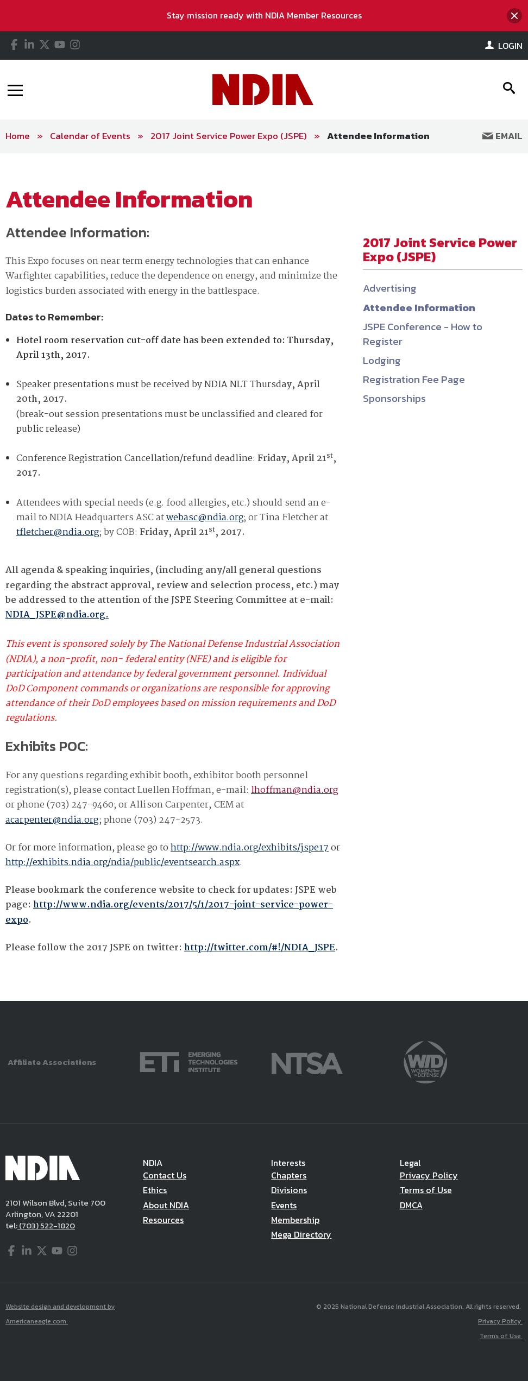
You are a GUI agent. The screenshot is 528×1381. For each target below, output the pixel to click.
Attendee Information (378, 136)
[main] (264, 577)
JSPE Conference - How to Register (422, 334)
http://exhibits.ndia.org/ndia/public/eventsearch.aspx (122, 862)
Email (502, 136)
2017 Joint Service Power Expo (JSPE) (228, 136)
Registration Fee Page (414, 379)
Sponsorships (394, 398)
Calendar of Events (90, 136)
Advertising (390, 288)
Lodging (382, 360)
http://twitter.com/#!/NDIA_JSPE (259, 948)
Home (17, 136)
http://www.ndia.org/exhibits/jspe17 (250, 848)
